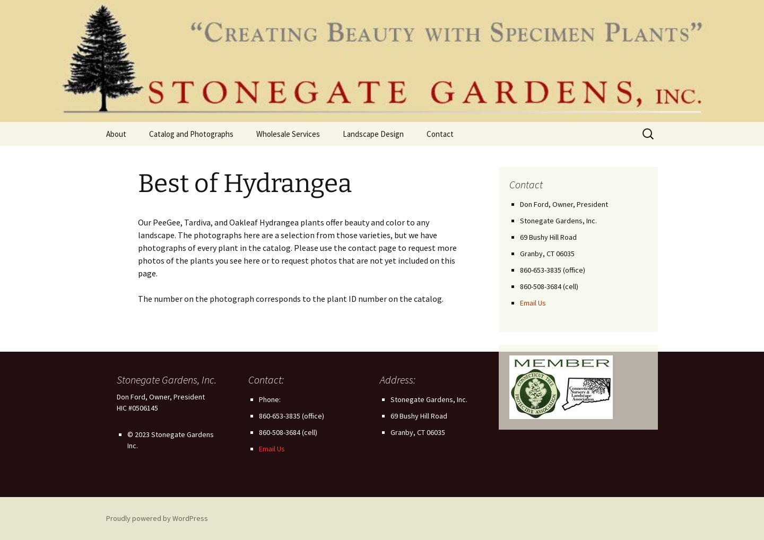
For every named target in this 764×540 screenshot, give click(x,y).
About (116, 134)
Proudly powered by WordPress (157, 518)
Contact (440, 134)
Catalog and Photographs (191, 134)
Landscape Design (373, 134)
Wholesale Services (288, 134)
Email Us (533, 303)
